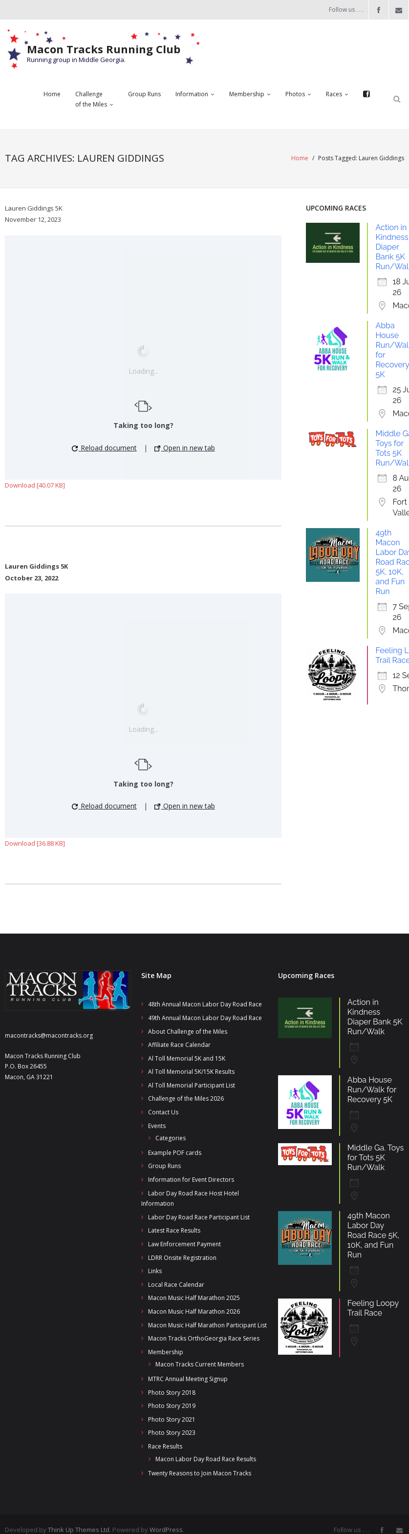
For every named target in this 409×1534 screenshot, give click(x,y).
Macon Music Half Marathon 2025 (194, 1298)
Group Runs (164, 1166)
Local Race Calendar (176, 1284)
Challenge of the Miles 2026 (186, 1098)
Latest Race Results (174, 1230)
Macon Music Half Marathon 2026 (194, 1311)
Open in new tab (184, 447)
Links (155, 1271)
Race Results (165, 1446)
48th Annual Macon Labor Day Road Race (205, 1004)
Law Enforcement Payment (184, 1244)
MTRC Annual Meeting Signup (188, 1379)
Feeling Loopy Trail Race (373, 1308)
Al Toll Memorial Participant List (191, 1085)
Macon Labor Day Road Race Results (205, 1459)
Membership (165, 1352)
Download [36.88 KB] (35, 843)
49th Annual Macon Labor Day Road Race (205, 1018)
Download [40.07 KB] (35, 485)
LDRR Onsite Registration (182, 1258)
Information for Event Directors (191, 1179)
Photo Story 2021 (171, 1419)
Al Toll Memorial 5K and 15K (186, 1058)
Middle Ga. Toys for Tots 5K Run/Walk (375, 1157)
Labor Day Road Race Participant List (199, 1217)
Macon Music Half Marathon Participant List (207, 1325)
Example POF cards (174, 1153)
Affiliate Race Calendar (179, 1045)
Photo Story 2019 (171, 1406)
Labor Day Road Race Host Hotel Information (190, 1198)
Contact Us (163, 1112)
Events (157, 1126)
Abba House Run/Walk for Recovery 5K (371, 1089)
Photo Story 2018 (171, 1392)
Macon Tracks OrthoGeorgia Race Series (203, 1338)
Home (299, 158)
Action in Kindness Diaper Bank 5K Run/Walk (374, 1017)
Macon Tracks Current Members (199, 1364)
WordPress (166, 1529)
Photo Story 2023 (171, 1432)
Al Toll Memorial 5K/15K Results (191, 1071)
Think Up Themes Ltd (78, 1529)
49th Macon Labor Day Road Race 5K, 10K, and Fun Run (373, 1235)
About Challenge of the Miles (187, 1031)
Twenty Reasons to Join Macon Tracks (199, 1473)
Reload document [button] (104, 447)
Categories (170, 1138)
